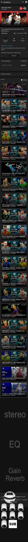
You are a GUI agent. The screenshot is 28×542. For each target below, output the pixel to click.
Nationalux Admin (6, 7)
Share (14, 39)
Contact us (24, 499)
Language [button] (14, 501)
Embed (22, 39)
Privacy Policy (12, 499)
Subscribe (21, 8)
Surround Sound (5, 39)
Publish (23, 65)
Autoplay (25, 80)
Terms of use (4, 499)
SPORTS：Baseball (8, 45)
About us (18, 499)
